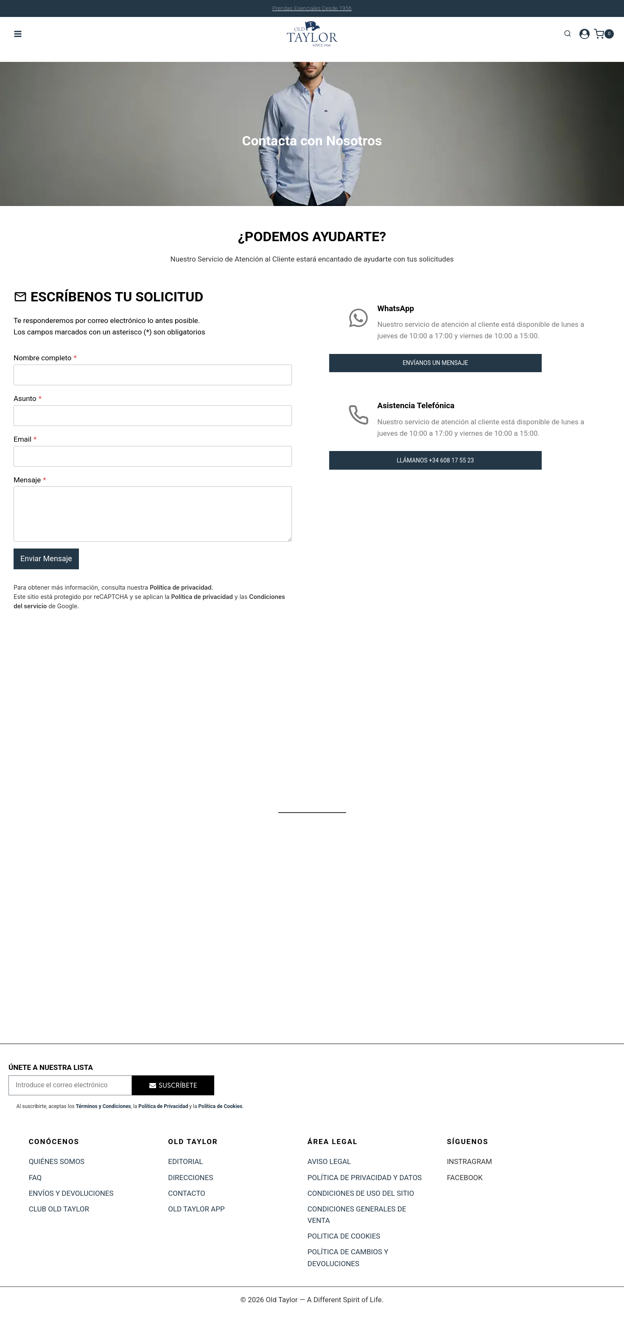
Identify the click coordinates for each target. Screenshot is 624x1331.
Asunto (28, 398)
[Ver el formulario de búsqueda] (567, 34)
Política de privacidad (180, 587)
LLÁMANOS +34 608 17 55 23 (435, 461)
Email (25, 439)
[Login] (584, 34)
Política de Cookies (220, 1106)
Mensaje (30, 480)
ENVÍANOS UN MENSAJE (435, 363)
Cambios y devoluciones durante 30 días (312, 8)
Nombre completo (45, 358)
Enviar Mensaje (46, 558)
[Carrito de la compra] (604, 34)
